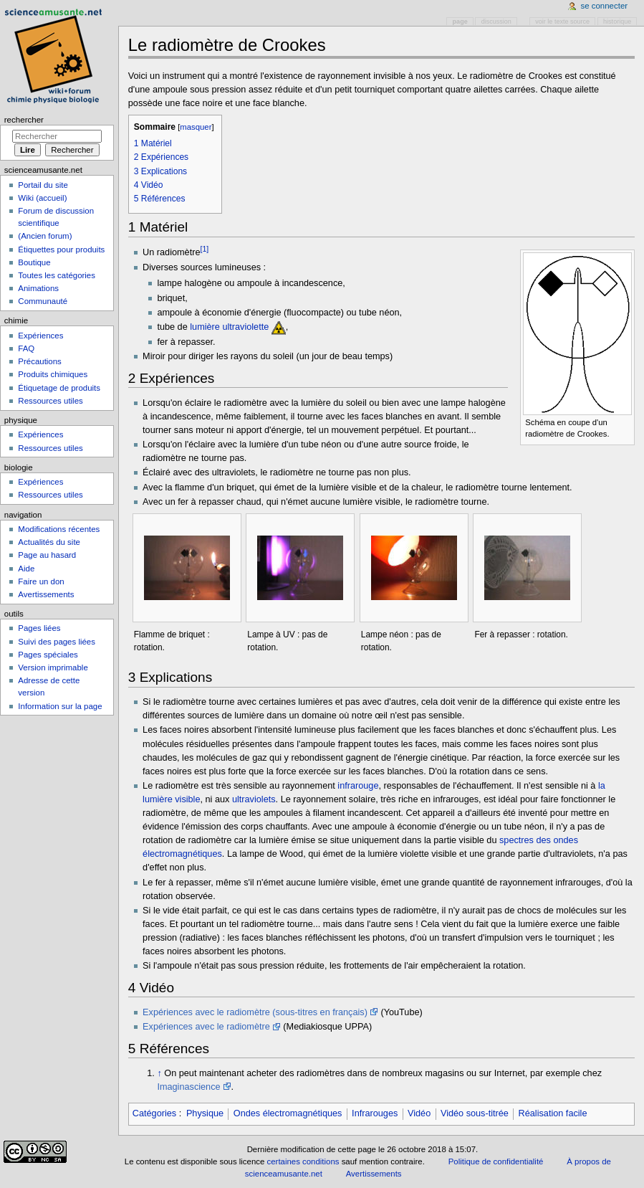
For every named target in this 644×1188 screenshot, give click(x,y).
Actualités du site (49, 542)
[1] (204, 248)
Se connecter (604, 5)
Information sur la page (60, 706)
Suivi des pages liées (56, 641)
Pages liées (39, 628)
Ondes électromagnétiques (288, 1113)
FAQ (26, 348)
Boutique (34, 262)
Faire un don (41, 581)
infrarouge (357, 786)
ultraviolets (254, 799)
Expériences (40, 335)
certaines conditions (303, 1161)
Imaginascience (188, 1087)
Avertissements (46, 594)
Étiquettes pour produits (61, 249)
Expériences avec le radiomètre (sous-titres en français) (255, 1012)
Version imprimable (52, 667)
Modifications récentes (59, 529)
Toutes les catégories (56, 275)
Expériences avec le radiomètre (206, 1027)
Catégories (154, 1113)
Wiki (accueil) (42, 198)
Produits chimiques (52, 374)
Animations (38, 288)
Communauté (42, 301)
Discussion (496, 21)
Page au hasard (47, 555)
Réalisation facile (553, 1113)
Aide (26, 568)
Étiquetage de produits (59, 388)
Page (460, 21)
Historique (617, 21)
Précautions (39, 361)
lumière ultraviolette (229, 327)
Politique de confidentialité (496, 1161)
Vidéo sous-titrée (475, 1113)
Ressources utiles (50, 400)
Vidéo (419, 1113)
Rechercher (24, 119)
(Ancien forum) (45, 236)
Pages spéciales (47, 654)
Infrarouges (375, 1113)
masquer (195, 127)
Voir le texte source (562, 21)
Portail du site (42, 185)
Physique (205, 1113)
